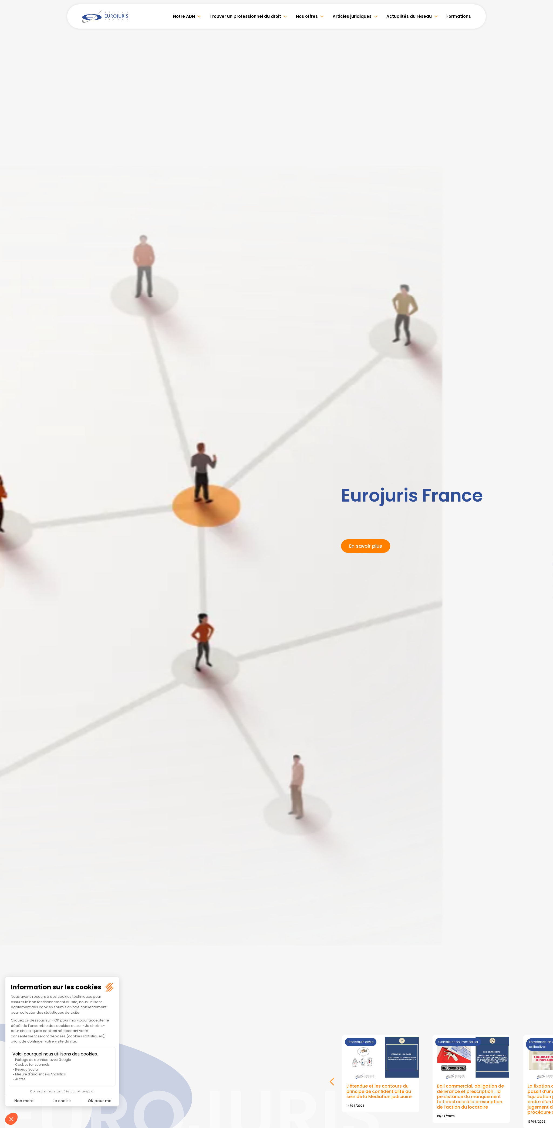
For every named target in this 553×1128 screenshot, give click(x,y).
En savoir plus (365, 546)
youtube (542, 564)
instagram (542, 575)
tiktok (542, 596)
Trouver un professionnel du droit (246, 16)
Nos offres (308, 16)
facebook (542, 531)
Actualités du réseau (409, 16)
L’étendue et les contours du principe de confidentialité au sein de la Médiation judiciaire (379, 1091)
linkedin (542, 553)
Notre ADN (185, 16)
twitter (542, 542)
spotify (542, 585)
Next (332, 1084)
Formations (458, 16)
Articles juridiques (352, 16)
